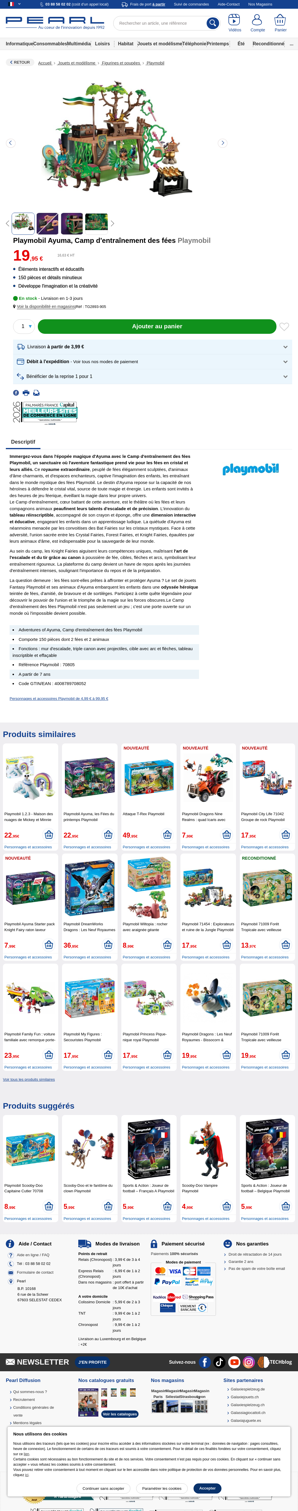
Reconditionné (268, 43)
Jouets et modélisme (159, 43)
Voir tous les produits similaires (29, 1079)
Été (240, 43)
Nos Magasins (260, 4)
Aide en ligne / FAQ (33, 1255)
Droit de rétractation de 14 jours (255, 1254)
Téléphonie (194, 43)
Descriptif (23, 442)
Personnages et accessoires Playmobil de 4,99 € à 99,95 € (59, 698)
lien (26, 1454)
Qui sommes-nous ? (30, 1392)
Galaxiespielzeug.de (248, 1389)
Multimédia (79, 43)
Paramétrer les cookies (162, 1488)
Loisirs (102, 43)
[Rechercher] (213, 23)
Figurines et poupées (121, 63)
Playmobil (155, 63)
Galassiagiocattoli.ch (248, 1412)
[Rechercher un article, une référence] (167, 23)
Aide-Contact (229, 4)
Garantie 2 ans (241, 1261)
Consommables (50, 43)
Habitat (126, 43)
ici (26, 1475)
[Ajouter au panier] (157, 326)
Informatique (19, 43)
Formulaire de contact (35, 1272)
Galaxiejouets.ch (245, 1397)
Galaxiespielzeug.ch (248, 1405)
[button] (45, 307)
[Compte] (257, 23)
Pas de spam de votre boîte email (257, 1268)
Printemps (218, 43)
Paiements (174, 1254)
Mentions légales (27, 1423)
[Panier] (280, 23)
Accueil (45, 63)
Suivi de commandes (191, 4)
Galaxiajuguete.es (246, 1420)
